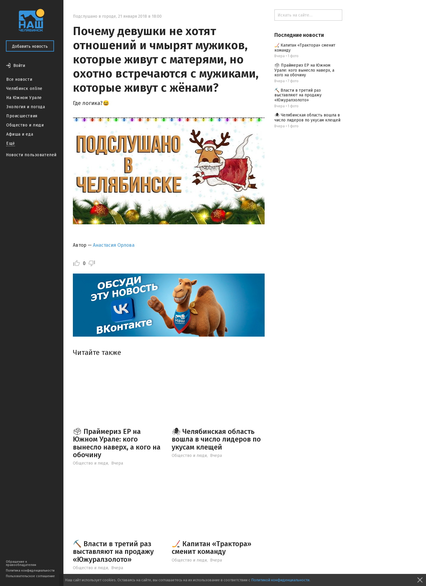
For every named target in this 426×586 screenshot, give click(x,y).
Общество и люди (25, 125)
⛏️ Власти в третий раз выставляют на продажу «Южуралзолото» (113, 552)
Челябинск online (24, 88)
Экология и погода (25, 106)
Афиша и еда (19, 134)
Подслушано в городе (94, 16)
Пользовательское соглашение (30, 576)
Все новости (19, 79)
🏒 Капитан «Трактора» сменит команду (211, 548)
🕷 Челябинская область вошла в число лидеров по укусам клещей (216, 439)
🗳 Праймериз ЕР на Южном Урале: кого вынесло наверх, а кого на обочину (116, 443)
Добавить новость (30, 46)
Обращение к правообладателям (21, 563)
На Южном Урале (24, 97)
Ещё (10, 143)
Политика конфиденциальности (30, 570)
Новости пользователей (31, 154)
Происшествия (21, 115)
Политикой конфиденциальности (280, 580)
